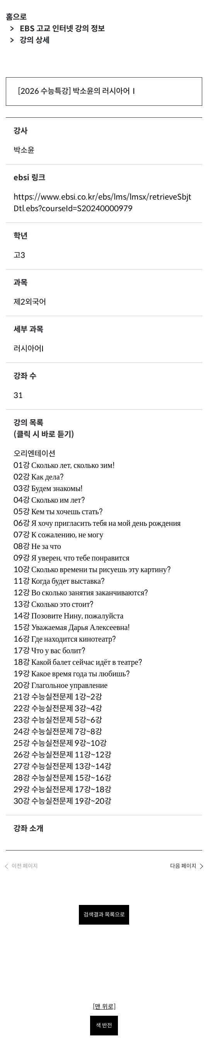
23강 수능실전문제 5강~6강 (58, 720)
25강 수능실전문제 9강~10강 (60, 743)
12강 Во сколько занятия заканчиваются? (81, 593)
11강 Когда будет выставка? (59, 581)
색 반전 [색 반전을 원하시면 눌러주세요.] (104, 1025)
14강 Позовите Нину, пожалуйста (68, 616)
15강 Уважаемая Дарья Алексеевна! (72, 627)
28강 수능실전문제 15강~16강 (62, 778)
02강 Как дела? (38, 477)
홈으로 (16, 17)
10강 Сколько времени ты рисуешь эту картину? (92, 569)
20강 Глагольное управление (60, 685)
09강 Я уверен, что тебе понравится (72, 558)
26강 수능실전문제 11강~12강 (62, 755)
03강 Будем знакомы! (48, 488)
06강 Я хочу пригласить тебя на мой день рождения (97, 523)
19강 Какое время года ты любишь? (72, 674)
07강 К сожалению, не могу (58, 535)
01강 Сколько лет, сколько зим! (64, 465)
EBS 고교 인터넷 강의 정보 (62, 29)
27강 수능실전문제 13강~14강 (62, 766)
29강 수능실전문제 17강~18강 (62, 790)
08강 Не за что (37, 546)
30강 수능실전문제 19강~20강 (62, 801)
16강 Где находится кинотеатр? (65, 639)
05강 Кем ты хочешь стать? (58, 512)
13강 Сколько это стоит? (53, 604)
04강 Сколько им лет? (49, 500)
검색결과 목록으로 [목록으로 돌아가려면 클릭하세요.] (104, 914)
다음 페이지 (183, 865)
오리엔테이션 (34, 454)
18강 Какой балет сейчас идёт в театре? (78, 662)
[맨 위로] (104, 1007)
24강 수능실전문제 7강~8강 (58, 732)
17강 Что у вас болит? (49, 651)
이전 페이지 (25, 865)
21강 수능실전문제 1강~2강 (58, 697)
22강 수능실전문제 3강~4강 (58, 708)
